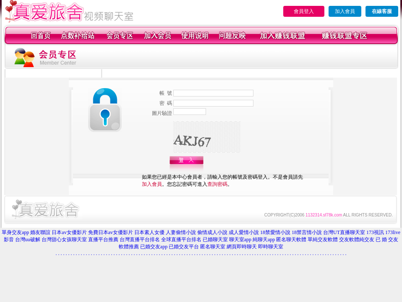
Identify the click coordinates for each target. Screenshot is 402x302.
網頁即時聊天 (242, 247)
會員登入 (304, 11)
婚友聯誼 (40, 232)
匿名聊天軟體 (291, 239)
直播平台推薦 (103, 239)
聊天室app (240, 239)
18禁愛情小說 (275, 232)
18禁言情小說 (307, 232)
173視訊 (375, 232)
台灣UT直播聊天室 (344, 232)
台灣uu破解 (27, 239)
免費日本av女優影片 (110, 232)
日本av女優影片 (69, 232)
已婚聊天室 (215, 239)
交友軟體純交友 (356, 239)
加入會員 (345, 11)
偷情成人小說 (212, 232)
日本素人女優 (149, 232)
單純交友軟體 (323, 239)
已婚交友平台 (184, 247)
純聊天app (264, 239)
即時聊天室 (270, 247)
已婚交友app (153, 247)
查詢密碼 (217, 184)
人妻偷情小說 (181, 232)
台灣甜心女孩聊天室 (64, 239)
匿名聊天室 (212, 247)
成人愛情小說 (244, 232)
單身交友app (15, 232)
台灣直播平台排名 (140, 239)
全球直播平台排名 (181, 239)
